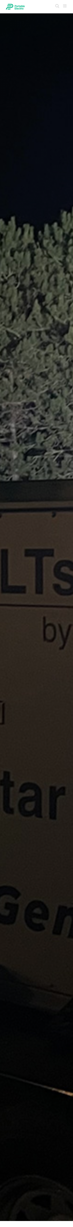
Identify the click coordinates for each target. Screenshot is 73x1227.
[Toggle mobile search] (57, 6)
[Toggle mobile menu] (65, 6)
